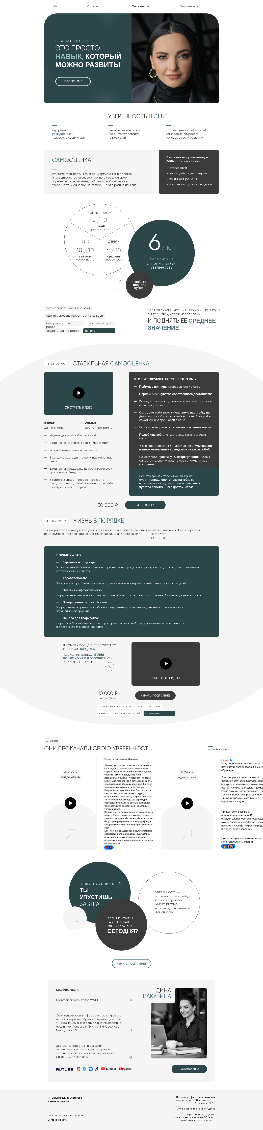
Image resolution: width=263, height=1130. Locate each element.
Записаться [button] (145, 505)
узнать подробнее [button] (155, 695)
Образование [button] (189, 1069)
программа (73, 81)
